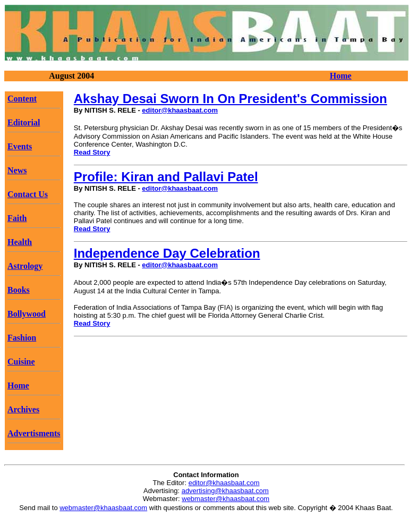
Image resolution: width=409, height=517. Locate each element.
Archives (23, 409)
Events (19, 146)
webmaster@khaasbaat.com (225, 499)
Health (19, 242)
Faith (17, 218)
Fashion (21, 337)
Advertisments (34, 433)
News (17, 170)
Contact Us (27, 194)
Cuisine (21, 361)
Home (341, 75)
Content (22, 98)
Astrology (24, 265)
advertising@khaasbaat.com (225, 491)
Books (18, 289)
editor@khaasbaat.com (180, 110)
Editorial (23, 122)
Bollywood (26, 313)
